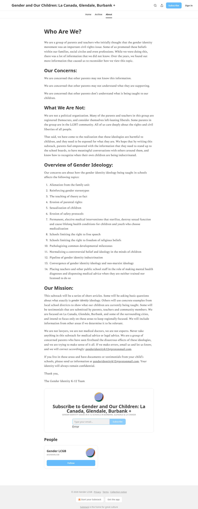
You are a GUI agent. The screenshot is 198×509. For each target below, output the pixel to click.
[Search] (155, 5)
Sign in (189, 5)
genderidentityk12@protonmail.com (108, 349)
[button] (88, 14)
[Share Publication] (162, 5)
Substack (84, 507)
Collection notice (118, 491)
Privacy (97, 491)
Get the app (114, 499)
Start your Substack (89, 499)
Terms (106, 491)
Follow (70, 462)
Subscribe (173, 5)
